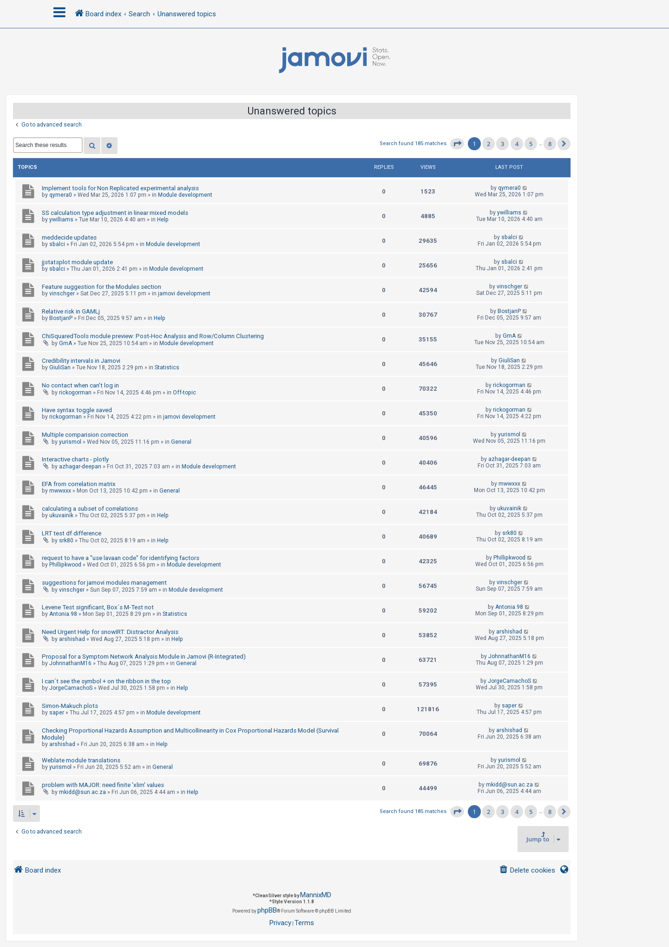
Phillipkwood (65, 564)
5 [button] (530, 144)
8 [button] (549, 144)
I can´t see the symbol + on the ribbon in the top (106, 681)
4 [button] (516, 144)
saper (56, 712)
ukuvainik (61, 515)
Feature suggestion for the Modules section (101, 286)
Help (163, 219)
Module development (185, 195)
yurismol (70, 442)
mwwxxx (60, 490)
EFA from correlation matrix (79, 483)
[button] (457, 143)
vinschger (62, 293)
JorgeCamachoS (70, 688)
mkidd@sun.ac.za (82, 792)
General (181, 442)
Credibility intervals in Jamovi (81, 360)
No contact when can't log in (80, 385)
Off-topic (184, 392)
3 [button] (502, 144)
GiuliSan (60, 367)
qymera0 (60, 195)
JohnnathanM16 (70, 663)
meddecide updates (69, 237)
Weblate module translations (81, 760)
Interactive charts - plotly (75, 459)
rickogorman (75, 392)
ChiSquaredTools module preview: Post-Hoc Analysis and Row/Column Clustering (153, 336)
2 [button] (488, 144)
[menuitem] (527, 870)
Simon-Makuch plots (70, 705)
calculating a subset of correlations (90, 508)
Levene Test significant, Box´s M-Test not (98, 607)
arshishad (72, 639)
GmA (65, 343)
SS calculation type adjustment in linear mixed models (115, 212)
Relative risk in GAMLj (71, 311)
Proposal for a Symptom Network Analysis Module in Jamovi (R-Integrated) (144, 656)
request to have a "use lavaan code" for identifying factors (120, 557)
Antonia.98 (63, 614)
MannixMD (315, 895)
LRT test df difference (71, 533)
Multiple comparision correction (85, 434)
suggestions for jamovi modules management (104, 582)
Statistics (167, 367)
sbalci (57, 244)
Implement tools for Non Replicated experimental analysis (120, 188)
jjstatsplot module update (77, 262)
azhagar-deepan (80, 466)
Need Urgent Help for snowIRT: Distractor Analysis (110, 631)
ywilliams (61, 219)
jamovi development (184, 293)
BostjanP (60, 318)
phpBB (267, 910)
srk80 (66, 540)
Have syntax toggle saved (77, 410)
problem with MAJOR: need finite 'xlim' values (103, 784)
